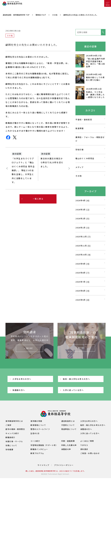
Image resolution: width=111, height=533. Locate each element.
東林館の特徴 (36, 452)
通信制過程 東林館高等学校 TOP (16, 46)
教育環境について (38, 456)
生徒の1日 (34, 465)
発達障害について (69, 460)
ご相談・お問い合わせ (90, 484)
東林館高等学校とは (14, 452)
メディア (79, 198)
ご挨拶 (8, 456)
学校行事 (79, 181)
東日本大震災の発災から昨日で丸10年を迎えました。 (51, 193)
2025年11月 (81, 277)
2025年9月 (80, 295)
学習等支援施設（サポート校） (44, 476)
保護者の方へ (18, 421)
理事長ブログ (41, 46)
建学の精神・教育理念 (15, 460)
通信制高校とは (68, 452)
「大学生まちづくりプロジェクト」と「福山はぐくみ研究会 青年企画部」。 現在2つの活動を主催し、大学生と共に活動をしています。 (23, 201)
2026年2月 (80, 250)
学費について (11, 477)
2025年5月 (80, 331)
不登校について (68, 456)
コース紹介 (35, 472)
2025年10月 (81, 286)
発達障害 (79, 159)
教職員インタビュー (39, 480)
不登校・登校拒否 (83, 151)
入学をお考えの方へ (21, 410)
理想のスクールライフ (40, 460)
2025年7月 (80, 313)
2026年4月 (80, 232)
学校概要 (9, 481)
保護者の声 (66, 480)
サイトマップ (43, 496)
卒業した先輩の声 (69, 476)
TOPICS (84, 476)
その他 (54, 46)
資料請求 (84, 480)
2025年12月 (81, 268)
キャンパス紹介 (12, 465)
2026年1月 (80, 259)
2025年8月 (80, 304)
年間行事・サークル (14, 473)
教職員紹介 (10, 469)
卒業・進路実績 (68, 472)
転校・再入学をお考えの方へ (76, 410)
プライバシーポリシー (63, 496)
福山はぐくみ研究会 (84, 189)
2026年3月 (80, 241)
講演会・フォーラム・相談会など (89, 170)
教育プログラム (37, 484)
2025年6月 (80, 322)
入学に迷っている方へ (73, 421)
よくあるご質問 (87, 472)
